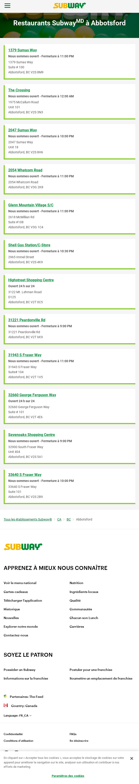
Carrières (77, 626)
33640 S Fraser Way (24, 475)
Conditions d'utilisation (18, 740)
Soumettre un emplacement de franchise (101, 678)
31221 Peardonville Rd (26, 320)
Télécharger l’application (23, 600)
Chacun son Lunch (84, 618)
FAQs (73, 734)
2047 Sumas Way (22, 130)
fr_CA (16, 715)
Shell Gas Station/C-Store (29, 245)
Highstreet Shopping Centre (31, 280)
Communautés (81, 609)
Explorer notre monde (21, 626)
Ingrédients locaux (84, 592)
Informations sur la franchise (26, 678)
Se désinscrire (79, 740)
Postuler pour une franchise (91, 670)
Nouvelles (11, 618)
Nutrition (76, 583)
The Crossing (19, 90)
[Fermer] (132, 759)
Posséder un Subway (19, 670)
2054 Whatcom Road (25, 170)
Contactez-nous (16, 635)
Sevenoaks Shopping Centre (31, 435)
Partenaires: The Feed (26, 697)
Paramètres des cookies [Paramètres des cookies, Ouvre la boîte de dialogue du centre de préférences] (68, 776)
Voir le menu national (20, 583)
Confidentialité (13, 734)
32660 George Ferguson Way (32, 395)
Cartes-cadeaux (16, 592)
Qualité (75, 600)
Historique (12, 609)
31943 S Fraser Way (24, 355)
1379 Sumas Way (22, 50)
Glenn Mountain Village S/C (30, 205)
